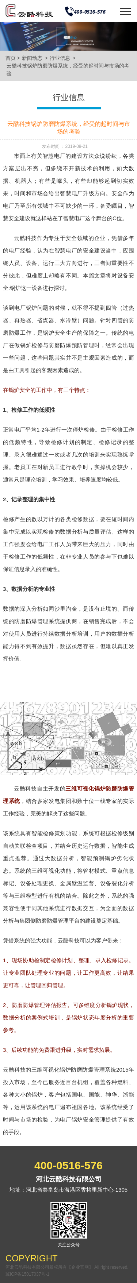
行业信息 (60, 58)
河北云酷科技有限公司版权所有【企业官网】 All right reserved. (67, 1267)
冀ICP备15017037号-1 (27, 1274)
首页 (10, 58)
